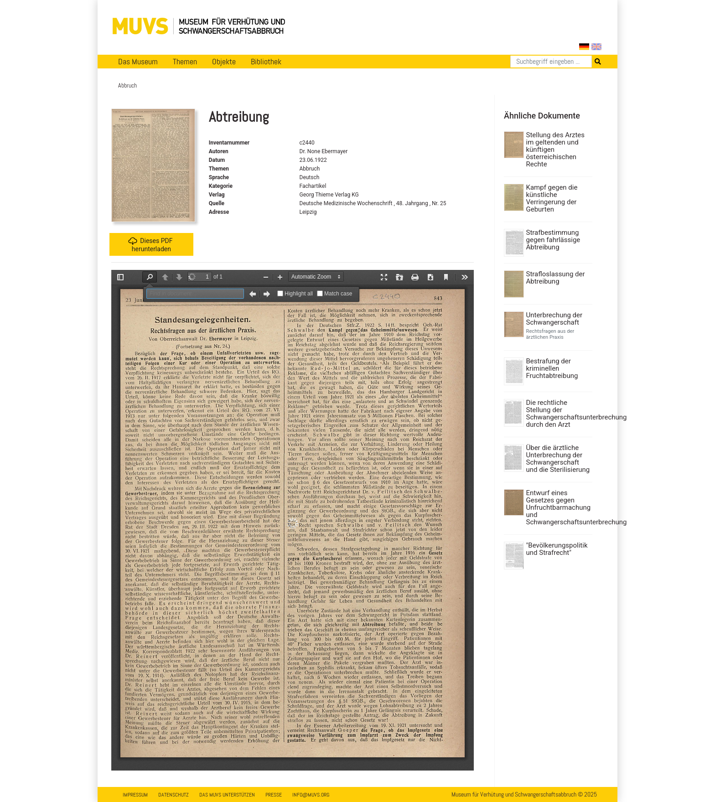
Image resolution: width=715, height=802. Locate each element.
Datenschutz (173, 794)
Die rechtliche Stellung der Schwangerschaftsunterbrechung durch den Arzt (558, 413)
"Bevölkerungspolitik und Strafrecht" (557, 549)
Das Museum (138, 61)
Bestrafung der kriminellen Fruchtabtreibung (552, 368)
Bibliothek (266, 61)
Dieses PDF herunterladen (150, 245)
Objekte (224, 61)
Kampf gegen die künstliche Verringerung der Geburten (552, 198)
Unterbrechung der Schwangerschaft (554, 318)
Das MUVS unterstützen (227, 794)
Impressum (135, 794)
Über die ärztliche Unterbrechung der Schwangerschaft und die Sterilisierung (558, 458)
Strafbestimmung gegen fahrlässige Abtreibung (553, 240)
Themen (185, 61)
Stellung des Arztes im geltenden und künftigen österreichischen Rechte (555, 149)
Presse (273, 794)
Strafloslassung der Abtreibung (555, 277)
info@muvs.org (310, 794)
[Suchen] (551, 61)
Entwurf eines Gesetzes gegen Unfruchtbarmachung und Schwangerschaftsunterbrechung (558, 507)
